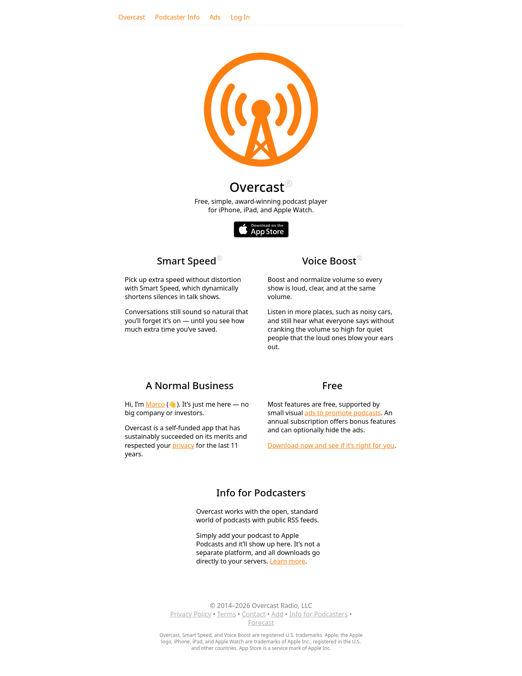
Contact (253, 614)
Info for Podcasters (318, 614)
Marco (155, 404)
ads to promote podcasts (343, 412)
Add (277, 614)
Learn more (287, 561)
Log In (240, 17)
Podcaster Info (177, 17)
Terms (226, 614)
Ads (215, 17)
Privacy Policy (190, 614)
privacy (184, 445)
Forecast (261, 622)
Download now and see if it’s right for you (331, 445)
